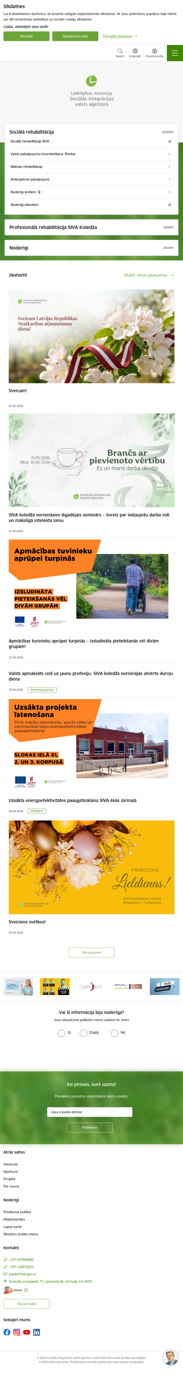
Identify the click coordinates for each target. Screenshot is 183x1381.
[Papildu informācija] (26, 1290)
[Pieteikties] (90, 1127)
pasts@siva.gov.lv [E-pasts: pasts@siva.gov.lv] (22, 1274)
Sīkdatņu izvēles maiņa (20, 1234)
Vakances (10, 1164)
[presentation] (38, 1054)
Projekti (9, 1179)
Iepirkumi (10, 1171)
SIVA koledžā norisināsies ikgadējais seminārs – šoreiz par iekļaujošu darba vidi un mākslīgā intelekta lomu (89, 517)
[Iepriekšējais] (9, 986)
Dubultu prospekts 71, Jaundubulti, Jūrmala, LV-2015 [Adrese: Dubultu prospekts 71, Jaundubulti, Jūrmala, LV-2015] (50, 1281)
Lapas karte (12, 1226)
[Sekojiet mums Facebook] (6, 1332)
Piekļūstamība (14, 1219)
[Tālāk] (174, 986)
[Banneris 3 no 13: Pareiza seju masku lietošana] (55, 986)
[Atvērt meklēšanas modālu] (120, 53)
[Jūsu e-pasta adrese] (89, 1112)
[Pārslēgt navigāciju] (175, 53)
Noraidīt (26, 36)
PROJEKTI (37, 811)
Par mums (11, 1186)
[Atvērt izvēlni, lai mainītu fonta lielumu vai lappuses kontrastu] (154, 53)
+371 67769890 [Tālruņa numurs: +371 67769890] (21, 1259)
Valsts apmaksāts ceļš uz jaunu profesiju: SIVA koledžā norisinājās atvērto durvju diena (91, 676)
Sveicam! (18, 390)
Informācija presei (42, 689)
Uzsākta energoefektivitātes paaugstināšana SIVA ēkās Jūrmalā (73, 800)
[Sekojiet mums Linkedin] (36, 1332)
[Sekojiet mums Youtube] (26, 1332)
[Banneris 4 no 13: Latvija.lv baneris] (91, 986)
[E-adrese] (12, 1290)
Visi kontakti (26, 1304)
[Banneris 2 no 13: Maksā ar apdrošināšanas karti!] (18, 986)
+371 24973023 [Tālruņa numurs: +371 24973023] (21, 1267)
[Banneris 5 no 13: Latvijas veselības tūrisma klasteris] (128, 986)
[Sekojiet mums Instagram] (16, 1332)
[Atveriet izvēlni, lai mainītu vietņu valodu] (135, 53)
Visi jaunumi (91, 952)
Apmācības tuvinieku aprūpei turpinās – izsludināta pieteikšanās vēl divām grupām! (84, 643)
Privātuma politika (17, 1212)
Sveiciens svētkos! (27, 922)
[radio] (64, 1032)
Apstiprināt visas (75, 36)
